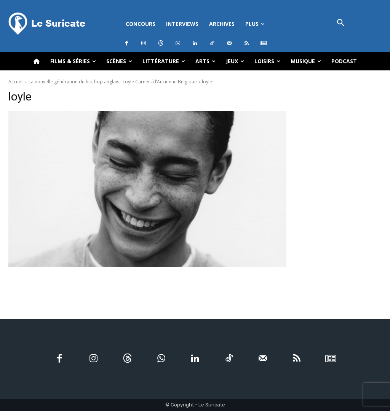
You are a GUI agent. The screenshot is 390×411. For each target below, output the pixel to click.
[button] (341, 23)
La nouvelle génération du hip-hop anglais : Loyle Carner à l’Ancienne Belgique (113, 81)
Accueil (16, 81)
